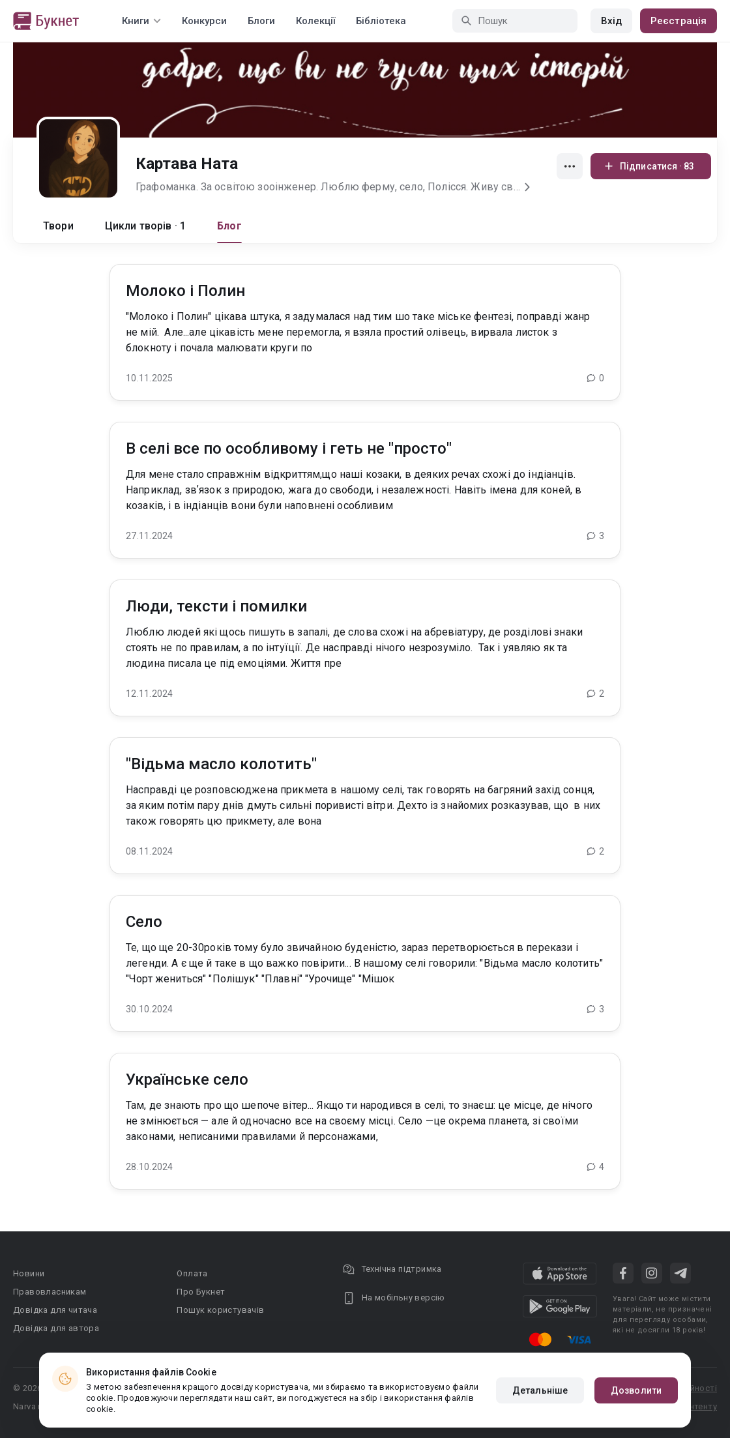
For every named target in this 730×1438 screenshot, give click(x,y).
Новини (28, 1273)
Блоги (261, 21)
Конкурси (204, 21)
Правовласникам (50, 1292)
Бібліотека (381, 21)
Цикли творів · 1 (145, 226)
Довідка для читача (55, 1310)
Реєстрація (678, 21)
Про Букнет (201, 1292)
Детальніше (540, 1390)
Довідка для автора (56, 1328)
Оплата (192, 1273)
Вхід (611, 21)
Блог (229, 226)
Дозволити (636, 1390)
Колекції (315, 21)
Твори (58, 226)
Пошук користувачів (220, 1310)
